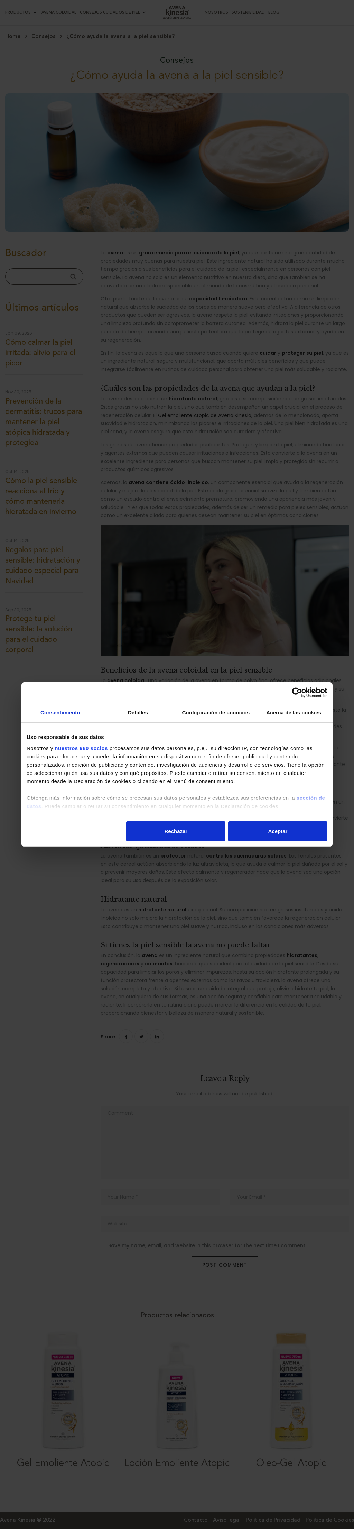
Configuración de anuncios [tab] (216, 712)
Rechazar (176, 831)
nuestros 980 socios (81, 748)
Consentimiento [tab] (60, 712)
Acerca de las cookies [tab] (293, 712)
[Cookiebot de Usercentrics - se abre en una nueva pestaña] (297, 692)
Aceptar (278, 831)
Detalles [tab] (138, 712)
